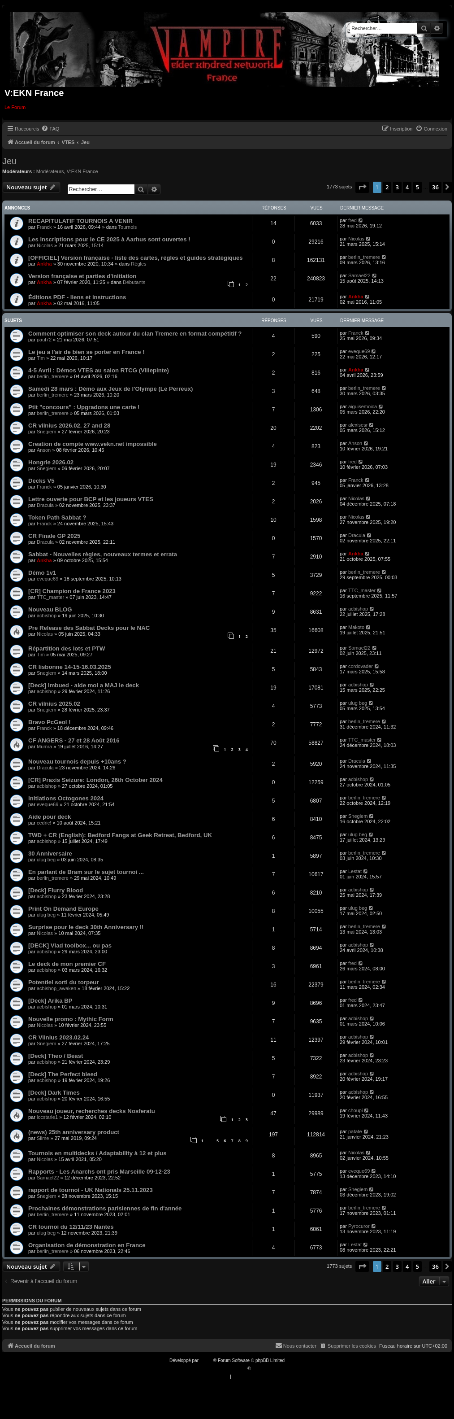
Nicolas (45, 245)
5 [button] (417, 187)
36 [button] (435, 187)
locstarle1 (47, 1117)
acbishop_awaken (56, 988)
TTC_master (50, 597)
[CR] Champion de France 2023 (72, 591)
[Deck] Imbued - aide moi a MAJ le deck (83, 685)
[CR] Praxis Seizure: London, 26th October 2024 (95, 780)
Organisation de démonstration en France (87, 1245)
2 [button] (387, 187)
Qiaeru (258, 1368)
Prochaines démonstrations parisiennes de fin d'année (105, 1208)
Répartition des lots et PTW (66, 648)
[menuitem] (50, 128)
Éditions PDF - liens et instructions (77, 297)
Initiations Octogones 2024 (66, 798)
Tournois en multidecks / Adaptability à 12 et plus (97, 1153)
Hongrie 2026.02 (51, 462)
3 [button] (397, 187)
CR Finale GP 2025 (54, 536)
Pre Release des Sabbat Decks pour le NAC (89, 627)
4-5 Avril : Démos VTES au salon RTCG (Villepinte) (98, 370)
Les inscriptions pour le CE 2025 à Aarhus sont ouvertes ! (109, 239)
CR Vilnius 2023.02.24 (58, 1037)
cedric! (44, 822)
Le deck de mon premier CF (67, 964)
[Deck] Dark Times (54, 1092)
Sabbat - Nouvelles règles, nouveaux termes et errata (102, 554)
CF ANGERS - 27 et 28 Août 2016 (74, 740)
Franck (44, 227)
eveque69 (359, 351)
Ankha (44, 263)
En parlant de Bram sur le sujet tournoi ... (86, 872)
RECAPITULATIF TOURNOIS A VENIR (80, 221)
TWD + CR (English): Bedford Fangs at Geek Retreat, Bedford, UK (120, 835)
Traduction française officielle (217, 1368)
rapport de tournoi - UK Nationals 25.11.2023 (90, 1190)
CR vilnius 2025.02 (54, 703)
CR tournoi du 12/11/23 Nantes (71, 1226)
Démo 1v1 (42, 572)
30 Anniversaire (50, 853)
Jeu (9, 161)
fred (352, 220)
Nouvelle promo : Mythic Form (70, 1019)
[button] (362, 187)
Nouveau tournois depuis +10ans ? (77, 761)
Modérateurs (50, 171)
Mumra (44, 746)
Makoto (356, 627)
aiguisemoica (362, 406)
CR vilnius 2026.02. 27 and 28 (69, 425)
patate (355, 1131)
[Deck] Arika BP (50, 1000)
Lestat (355, 871)
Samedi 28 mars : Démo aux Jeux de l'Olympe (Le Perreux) (110, 388)
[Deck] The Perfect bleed (62, 1074)
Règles (138, 263)
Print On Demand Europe (63, 908)
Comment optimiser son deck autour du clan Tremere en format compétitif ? (135, 333)
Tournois (127, 227)
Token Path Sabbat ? (57, 517)
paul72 (44, 339)
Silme (43, 1138)
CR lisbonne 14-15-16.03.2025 (69, 667)
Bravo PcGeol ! (49, 722)
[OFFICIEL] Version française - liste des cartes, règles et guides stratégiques (135, 257)
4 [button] (407, 187)
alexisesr (358, 425)
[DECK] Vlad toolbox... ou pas (70, 945)
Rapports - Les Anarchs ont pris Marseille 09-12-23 (99, 1171)
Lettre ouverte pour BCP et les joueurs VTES (90, 499)
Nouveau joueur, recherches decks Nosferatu (91, 1111)
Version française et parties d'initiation (82, 276)
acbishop (46, 615)
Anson (44, 450)
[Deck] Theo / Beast (55, 1055)
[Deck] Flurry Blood (55, 890)
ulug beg (357, 703)
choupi (355, 1110)
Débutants (134, 282)
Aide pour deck (49, 816)
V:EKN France (82, 171)
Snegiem (46, 431)
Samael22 (359, 275)
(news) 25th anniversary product (73, 1132)
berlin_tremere (364, 257)
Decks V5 (41, 480)
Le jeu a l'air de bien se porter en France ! (86, 352)
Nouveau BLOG (50, 609)
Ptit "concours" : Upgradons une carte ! (83, 407)
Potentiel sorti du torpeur (63, 982)
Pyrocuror (359, 1226)
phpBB (206, 1360)
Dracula (45, 505)
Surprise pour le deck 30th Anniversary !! (85, 927)
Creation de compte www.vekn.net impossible (92, 444)
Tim (41, 358)
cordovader (360, 666)
